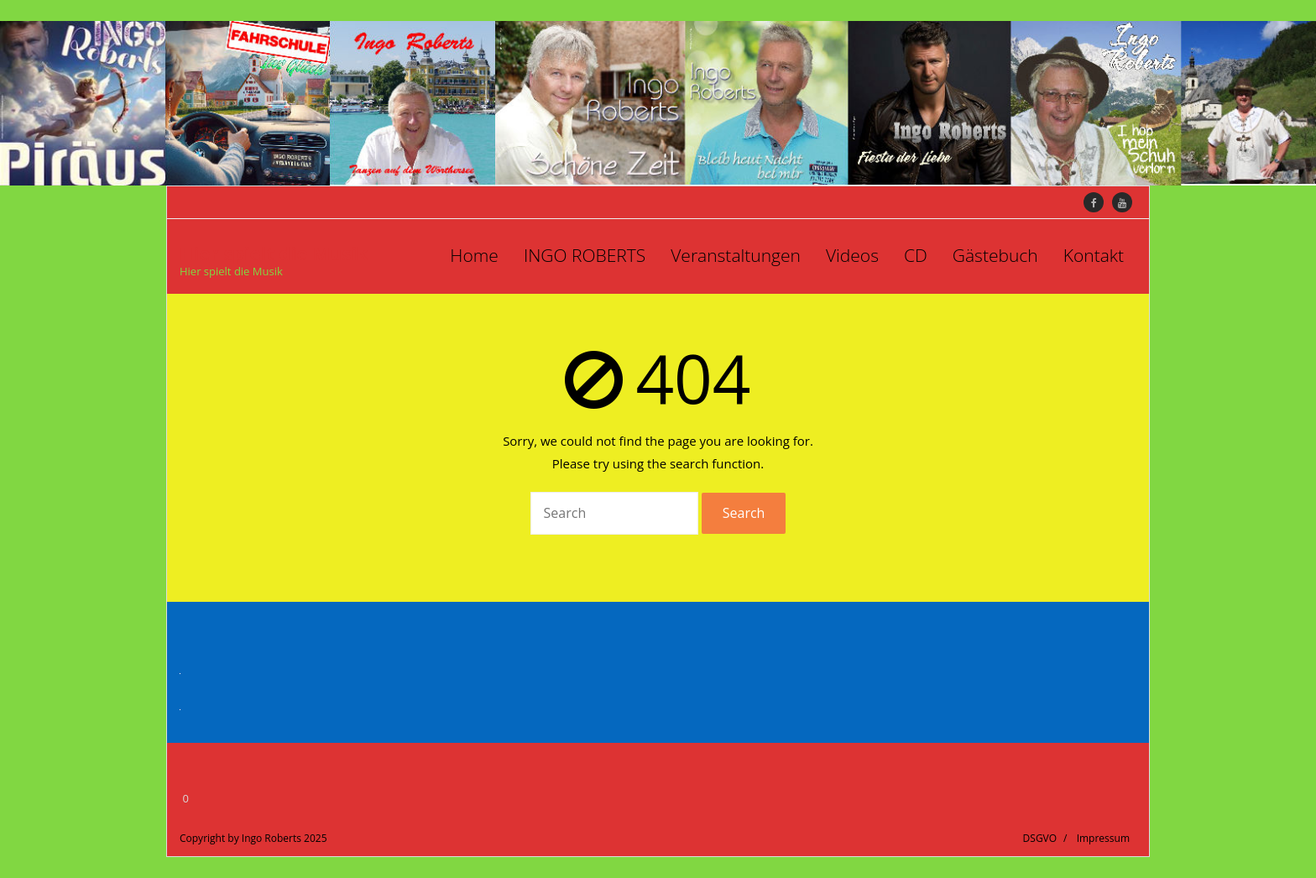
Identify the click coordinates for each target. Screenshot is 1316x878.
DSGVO (1040, 838)
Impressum (1103, 838)
